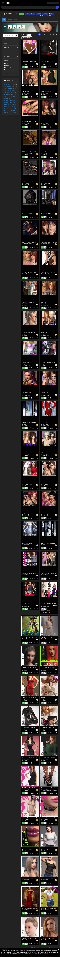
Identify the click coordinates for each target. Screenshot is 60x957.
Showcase (9, 19)
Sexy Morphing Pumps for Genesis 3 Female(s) (33, 727)
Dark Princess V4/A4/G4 (47, 61)
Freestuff (44, 13)
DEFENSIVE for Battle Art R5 (29, 151)
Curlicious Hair (25, 91)
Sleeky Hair (44, 332)
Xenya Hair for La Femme (47, 938)
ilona (48, 606)
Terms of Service (20, 953)
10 (50, 34)
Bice (48, 124)
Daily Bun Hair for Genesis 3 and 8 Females (14, 96)
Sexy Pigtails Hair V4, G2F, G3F (49, 727)
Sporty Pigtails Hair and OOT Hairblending (13, 108)
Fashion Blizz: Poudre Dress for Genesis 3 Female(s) (35, 818)
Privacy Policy (44, 953)
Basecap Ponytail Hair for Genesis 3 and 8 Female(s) (16, 102)
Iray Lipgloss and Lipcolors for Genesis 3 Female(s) (34, 848)
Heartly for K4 (25, 603)
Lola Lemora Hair (26, 392)
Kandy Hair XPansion (46, 182)
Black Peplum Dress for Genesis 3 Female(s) (33, 787)
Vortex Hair (44, 121)
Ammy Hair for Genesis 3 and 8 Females (13, 98)
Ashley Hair (44, 452)
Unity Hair (43, 151)
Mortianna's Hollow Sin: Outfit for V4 (31, 182)
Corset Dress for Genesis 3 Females (31, 757)
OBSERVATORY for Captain (29, 242)
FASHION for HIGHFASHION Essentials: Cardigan (34, 573)
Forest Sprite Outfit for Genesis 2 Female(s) (32, 637)
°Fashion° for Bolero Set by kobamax (31, 302)
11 (53, 34)
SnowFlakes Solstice (27, 543)
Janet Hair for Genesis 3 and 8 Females (13, 90)
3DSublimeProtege (49, 790)
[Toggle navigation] (3, 3)
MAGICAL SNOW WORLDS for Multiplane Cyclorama (35, 422)
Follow (22, 13)
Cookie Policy (34, 953)
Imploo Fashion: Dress (46, 91)
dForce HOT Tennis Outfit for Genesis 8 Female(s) (15, 106)
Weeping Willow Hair (27, 513)
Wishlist (51, 13)
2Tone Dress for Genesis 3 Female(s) (31, 697)
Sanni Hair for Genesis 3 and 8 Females (13, 94)
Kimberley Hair (25, 452)
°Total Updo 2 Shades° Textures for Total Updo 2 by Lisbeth (36, 332)
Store (33, 13)
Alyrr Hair (43, 302)
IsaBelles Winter (45, 422)
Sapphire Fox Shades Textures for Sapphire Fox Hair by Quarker (37, 272)
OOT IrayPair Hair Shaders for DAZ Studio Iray (14, 92)
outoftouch (26, 64)
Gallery (38, 13)
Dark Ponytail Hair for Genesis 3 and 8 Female (14, 88)
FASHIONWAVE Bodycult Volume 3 (30, 121)
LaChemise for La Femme (47, 637)
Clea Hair (43, 513)
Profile (27, 13)
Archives (15, 19)
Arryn (44, 790)
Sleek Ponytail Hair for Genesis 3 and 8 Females (15, 84)
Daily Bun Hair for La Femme (29, 667)
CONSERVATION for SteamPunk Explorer (32, 212)
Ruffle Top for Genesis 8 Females (11, 112)
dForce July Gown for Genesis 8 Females (13, 104)
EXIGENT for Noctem (46, 212)
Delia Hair (43, 483)
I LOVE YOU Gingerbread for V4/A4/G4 (31, 61)
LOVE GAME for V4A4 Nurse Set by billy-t (32, 483)
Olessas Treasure (26, 362)
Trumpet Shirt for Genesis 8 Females (50, 848)
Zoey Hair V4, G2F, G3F (9, 110)
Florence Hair (44, 392)
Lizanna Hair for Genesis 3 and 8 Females (13, 86)
